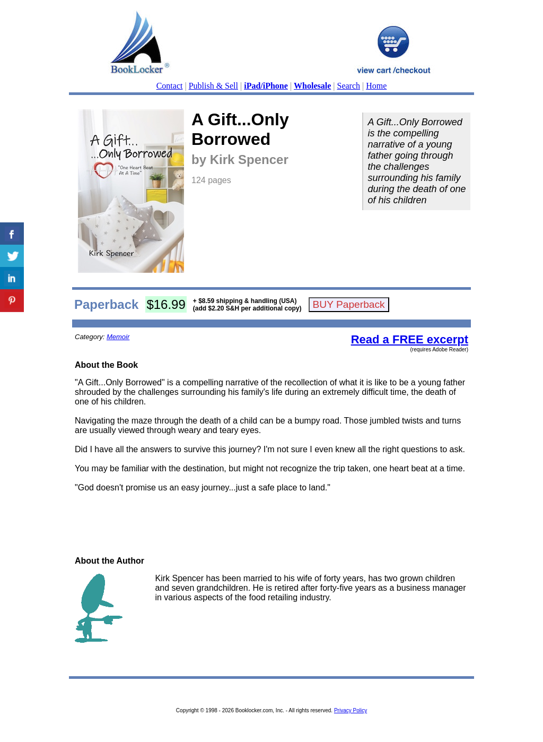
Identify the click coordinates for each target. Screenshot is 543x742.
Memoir (118, 337)
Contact (169, 85)
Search (349, 85)
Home (376, 85)
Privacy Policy (350, 710)
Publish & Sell (213, 85)
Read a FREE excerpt (409, 339)
